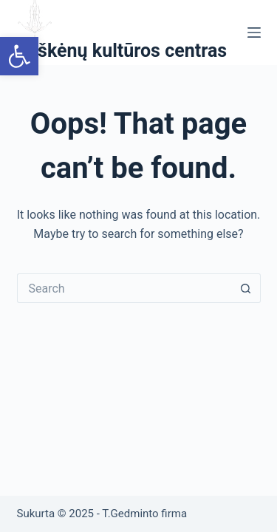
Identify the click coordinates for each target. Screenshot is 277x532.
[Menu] (254, 32)
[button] (19, 56)
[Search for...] (124, 288)
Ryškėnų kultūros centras (122, 50)
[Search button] (246, 288)
